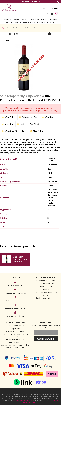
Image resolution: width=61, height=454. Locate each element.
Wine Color (7, 19)
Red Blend (34, 124)
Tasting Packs (34, 19)
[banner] (15, 7)
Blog (16, 23)
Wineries (16, 19)
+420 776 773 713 (15, 285)
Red (35, 117)
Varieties (24, 19)
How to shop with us (16, 326)
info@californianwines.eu (15, 293)
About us (46, 289)
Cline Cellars (20, 131)
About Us (9, 23)
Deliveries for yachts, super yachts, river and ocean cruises (15, 346)
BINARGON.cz (33, 402)
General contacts (46, 286)
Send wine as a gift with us (46, 23)
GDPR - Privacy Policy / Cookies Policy (16, 335)
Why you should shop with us (46, 281)
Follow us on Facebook (15, 301)
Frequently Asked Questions (46, 292)
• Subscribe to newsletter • (45, 339)
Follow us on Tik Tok (15, 316)
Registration (15, 328)
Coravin (43, 19)
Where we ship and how (27, 23)
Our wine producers (46, 283)
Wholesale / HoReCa (16, 342)
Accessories (53, 19)
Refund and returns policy (15, 339)
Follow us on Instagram (15, 308)
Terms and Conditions (15, 331)
